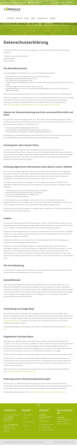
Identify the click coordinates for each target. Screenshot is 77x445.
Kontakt (26, 425)
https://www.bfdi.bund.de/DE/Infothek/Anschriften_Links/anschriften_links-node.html (34, 105)
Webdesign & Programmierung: (23, 442)
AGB (72, 442)
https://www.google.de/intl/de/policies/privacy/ (22, 371)
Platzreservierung (29, 422)
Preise (25, 418)
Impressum (57, 442)
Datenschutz (66, 442)
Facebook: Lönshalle (47, 430)
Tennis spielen (28, 414)
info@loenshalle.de (34, 2)
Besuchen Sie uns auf (63, 2)
